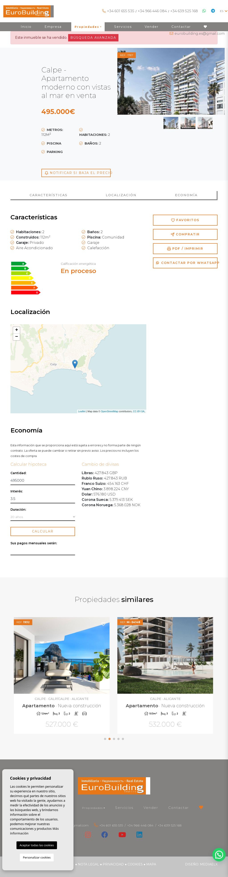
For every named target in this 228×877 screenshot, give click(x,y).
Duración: (18, 509)
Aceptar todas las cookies (37, 845)
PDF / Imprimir (185, 249)
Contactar (178, 808)
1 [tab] (105, 739)
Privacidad (113, 864)
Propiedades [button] (92, 808)
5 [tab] (123, 739)
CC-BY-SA (139, 411)
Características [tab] (48, 195)
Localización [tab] (121, 195)
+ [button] (16, 330)
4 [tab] (118, 739)
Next (213, 81)
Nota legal (88, 864)
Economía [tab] (186, 195)
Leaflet (82, 411)
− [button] (16, 337)
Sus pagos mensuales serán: (33, 543)
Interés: (16, 491)
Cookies (135, 864)
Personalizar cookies (37, 857)
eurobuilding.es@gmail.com (200, 33)
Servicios (124, 808)
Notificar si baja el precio (78, 173)
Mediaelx (209, 864)
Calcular (42, 531)
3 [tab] (114, 739)
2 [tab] (109, 739)
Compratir (185, 234)
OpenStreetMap (109, 411)
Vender (151, 808)
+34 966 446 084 (152, 11)
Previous (128, 81)
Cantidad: (18, 473)
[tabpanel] (62, 676)
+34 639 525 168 (184, 11)
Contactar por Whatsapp (187, 263)
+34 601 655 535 (120, 11)
